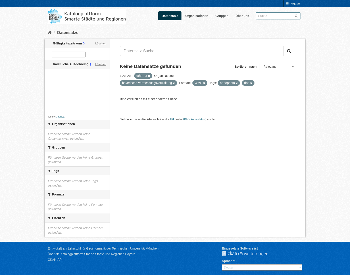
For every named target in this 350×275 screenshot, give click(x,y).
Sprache (228, 261)
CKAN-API (55, 259)
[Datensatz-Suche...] (201, 51)
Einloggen (293, 3)
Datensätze (170, 16)
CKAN (248, 253)
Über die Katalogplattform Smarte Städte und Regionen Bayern (91, 254)
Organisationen (196, 16)
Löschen (100, 43)
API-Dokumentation (193, 119)
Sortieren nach (245, 66)
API (172, 119)
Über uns (242, 16)
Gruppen (221, 16)
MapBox (60, 116)
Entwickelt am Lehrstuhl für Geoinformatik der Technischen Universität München (103, 248)
